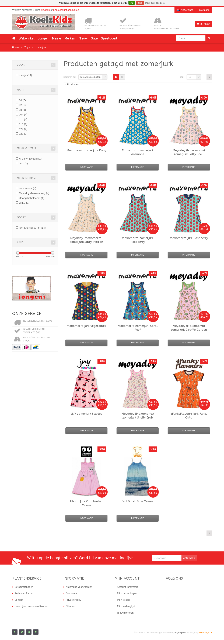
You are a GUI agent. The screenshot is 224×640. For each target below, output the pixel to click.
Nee (140, 3)
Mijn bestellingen (127, 593)
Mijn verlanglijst (126, 606)
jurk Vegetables (86, 326)
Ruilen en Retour (24, 593)
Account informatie (127, 586)
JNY (23, 163)
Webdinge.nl (205, 632)
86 (22, 100)
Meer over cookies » (155, 3)
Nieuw (83, 38)
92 (23, 104)
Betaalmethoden (24, 586)
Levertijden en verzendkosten (31, 606)
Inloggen (45, 10)
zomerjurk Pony (86, 150)
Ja (131, 3)
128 (23, 133)
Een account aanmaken (66, 10)
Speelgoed (109, 38)
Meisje (56, 38)
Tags (27, 47)
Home (15, 47)
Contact (19, 599)
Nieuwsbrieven (125, 612)
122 (23, 129)
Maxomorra (27, 188)
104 (23, 114)
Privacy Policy (73, 599)
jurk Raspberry (189, 238)
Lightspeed (180, 632)
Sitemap (70, 606)
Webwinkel (26, 38)
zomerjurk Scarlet (86, 413)
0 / (203, 24)
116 (23, 124)
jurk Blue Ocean (137, 501)
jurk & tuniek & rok (32, 227)
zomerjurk (40, 47)
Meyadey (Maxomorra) (34, 193)
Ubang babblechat (31, 198)
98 (22, 109)
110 (23, 119)
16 (189, 77)
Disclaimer (72, 593)
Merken (69, 38)
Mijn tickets (123, 599)
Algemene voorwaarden (79, 586)
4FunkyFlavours (30, 158)
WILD (24, 202)
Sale (94, 38)
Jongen (43, 38)
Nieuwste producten (90, 77)
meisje (25, 75)
